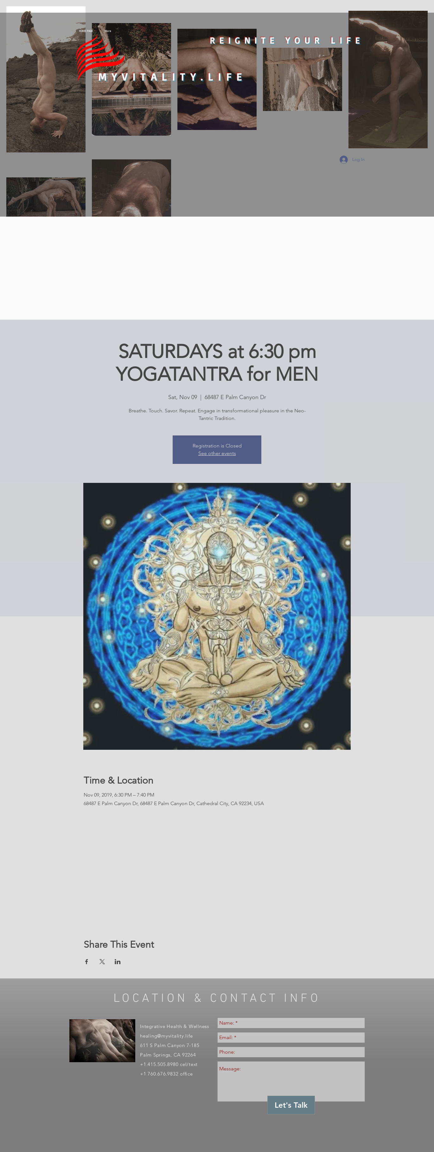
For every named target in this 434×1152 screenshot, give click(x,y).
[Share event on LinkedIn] (118, 961)
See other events (217, 453)
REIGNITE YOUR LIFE (287, 40)
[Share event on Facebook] (87, 961)
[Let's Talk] (291, 1105)
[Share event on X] (102, 961)
